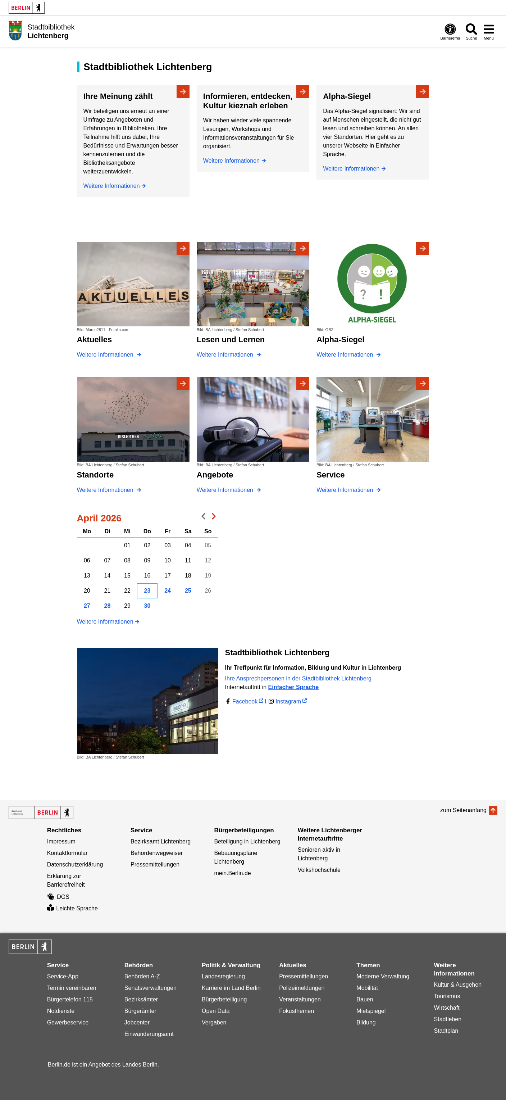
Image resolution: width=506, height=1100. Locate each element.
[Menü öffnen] (488, 31)
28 (107, 606)
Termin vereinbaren (71, 988)
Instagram (288, 701)
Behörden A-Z (142, 976)
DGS (58, 897)
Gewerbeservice (68, 1022)
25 (188, 591)
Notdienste (61, 1011)
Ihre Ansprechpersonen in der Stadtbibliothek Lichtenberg (298, 678)
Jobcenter (137, 1022)
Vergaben (214, 1022)
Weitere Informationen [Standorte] (106, 490)
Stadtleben (448, 1019)
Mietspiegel (371, 1011)
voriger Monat (201, 517)
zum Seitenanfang (463, 810)
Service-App (62, 976)
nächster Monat (212, 517)
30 (147, 606)
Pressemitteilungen (155, 864)
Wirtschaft (447, 1008)
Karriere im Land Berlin (231, 988)
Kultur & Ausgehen (458, 985)
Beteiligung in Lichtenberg (247, 841)
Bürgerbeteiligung (224, 999)
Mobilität (367, 988)
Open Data (215, 1011)
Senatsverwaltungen (150, 988)
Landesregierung (223, 976)
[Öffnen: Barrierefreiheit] (450, 31)
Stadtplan (446, 1031)
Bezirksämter (141, 999)
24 (167, 591)
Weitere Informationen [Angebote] (226, 490)
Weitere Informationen (105, 622)
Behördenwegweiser (157, 853)
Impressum (61, 841)
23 (147, 591)
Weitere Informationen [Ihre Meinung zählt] (111, 186)
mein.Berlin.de (232, 873)
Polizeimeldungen (301, 988)
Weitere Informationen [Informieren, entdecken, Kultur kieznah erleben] (231, 161)
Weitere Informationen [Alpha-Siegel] (351, 169)
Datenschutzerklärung (75, 864)
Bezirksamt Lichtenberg (161, 841)
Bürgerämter (140, 1011)
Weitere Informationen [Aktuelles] (106, 355)
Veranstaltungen (300, 999)
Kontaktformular (67, 853)
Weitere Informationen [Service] (345, 490)
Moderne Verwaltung (382, 976)
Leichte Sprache (72, 908)
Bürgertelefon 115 (70, 999)
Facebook (244, 701)
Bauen (364, 999)
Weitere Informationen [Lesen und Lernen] (226, 355)
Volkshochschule (319, 870)
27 (87, 606)
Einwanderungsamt (149, 1034)
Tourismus (447, 996)
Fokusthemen (296, 1011)
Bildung (365, 1022)
